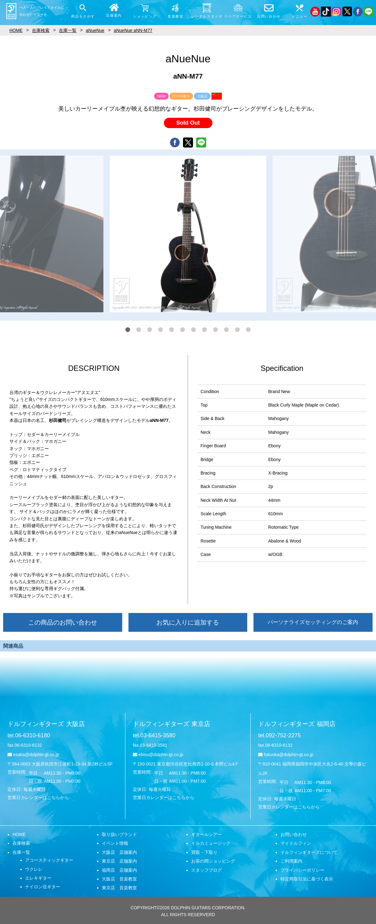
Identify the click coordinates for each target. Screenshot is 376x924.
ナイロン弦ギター (42, 886)
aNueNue (95, 30)
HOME (19, 834)
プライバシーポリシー (302, 870)
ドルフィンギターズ (46, 723)
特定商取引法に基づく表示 (306, 878)
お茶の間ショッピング (213, 861)
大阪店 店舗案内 (119, 852)
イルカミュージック (211, 843)
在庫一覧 (21, 852)
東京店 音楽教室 (119, 887)
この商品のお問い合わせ (62, 622)
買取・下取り (204, 852)
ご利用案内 (291, 861)
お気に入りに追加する (187, 622)
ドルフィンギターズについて (308, 852)
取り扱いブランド (119, 834)
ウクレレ (34, 869)
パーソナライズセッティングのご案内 (313, 622)
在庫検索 (21, 843)
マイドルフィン (295, 843)
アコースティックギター (49, 860)
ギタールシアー (206, 834)
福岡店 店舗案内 (119, 870)
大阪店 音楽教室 (119, 878)
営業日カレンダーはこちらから (38, 797)
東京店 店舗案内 (119, 861)
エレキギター (38, 877)
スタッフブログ (206, 870)
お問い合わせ (293, 834)
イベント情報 (115, 843)
